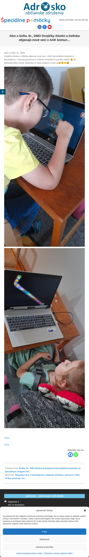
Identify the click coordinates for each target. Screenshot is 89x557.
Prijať (44, 531)
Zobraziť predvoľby (44, 547)
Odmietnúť (44, 539)
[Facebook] (70, 454)
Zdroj (6, 444)
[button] (84, 510)
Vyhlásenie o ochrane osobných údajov (58, 553)
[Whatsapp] (75, 454)
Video (7, 438)
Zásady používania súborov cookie (29, 553)
